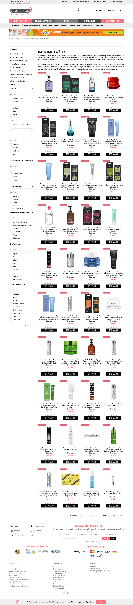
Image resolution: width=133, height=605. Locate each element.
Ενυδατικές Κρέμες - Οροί (17, 54)
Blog (54, 567)
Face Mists (13, 84)
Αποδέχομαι (100, 602)
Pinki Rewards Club (14, 567)
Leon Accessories (113, 21)
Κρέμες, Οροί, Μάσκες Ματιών (18, 71)
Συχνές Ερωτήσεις (58, 573)
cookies (49, 602)
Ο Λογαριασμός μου (38, 526)
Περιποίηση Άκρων (60, 25)
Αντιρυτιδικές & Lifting (16, 57)
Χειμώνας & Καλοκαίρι (43, 21)
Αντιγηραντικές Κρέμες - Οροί (18, 61)
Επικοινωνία (36, 535)
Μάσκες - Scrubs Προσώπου (18, 81)
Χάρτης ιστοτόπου (58, 580)
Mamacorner (47, 25)
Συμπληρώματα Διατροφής (31, 25)
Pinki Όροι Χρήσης (14, 569)
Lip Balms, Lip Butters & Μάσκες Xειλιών (21, 74)
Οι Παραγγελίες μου (18, 535)
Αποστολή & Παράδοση (15, 573)
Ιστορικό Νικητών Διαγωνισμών (18, 584)
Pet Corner (100, 25)
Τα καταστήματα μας (58, 588)
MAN (112, 539)
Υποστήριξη (15, 531)
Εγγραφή (104, 2)
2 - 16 (113, 515)
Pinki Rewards (36, 531)
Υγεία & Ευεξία (87, 25)
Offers (66, 21)
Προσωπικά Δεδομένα (59, 571)
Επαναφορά (29, 325)
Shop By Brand (89, 21)
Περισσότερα (90, 602)
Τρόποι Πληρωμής (14, 575)
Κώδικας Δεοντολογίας (60, 584)
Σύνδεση (96, 2)
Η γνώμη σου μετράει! (59, 577)
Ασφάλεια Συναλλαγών (15, 577)
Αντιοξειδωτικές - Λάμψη (17, 64)
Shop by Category (20, 21)
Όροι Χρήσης (56, 569)
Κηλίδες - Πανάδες (15, 67)
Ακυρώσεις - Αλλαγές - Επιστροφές (19, 580)
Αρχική (14, 526)
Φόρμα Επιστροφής (14, 582)
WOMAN (106, 539)
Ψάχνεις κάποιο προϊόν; (60, 575)
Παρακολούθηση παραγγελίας (81, 2)
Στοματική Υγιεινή (74, 25)
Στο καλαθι (49, 110)
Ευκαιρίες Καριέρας (58, 586)
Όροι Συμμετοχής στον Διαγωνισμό (19, 586)
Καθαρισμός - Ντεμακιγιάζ (17, 78)
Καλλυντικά (15, 25)
